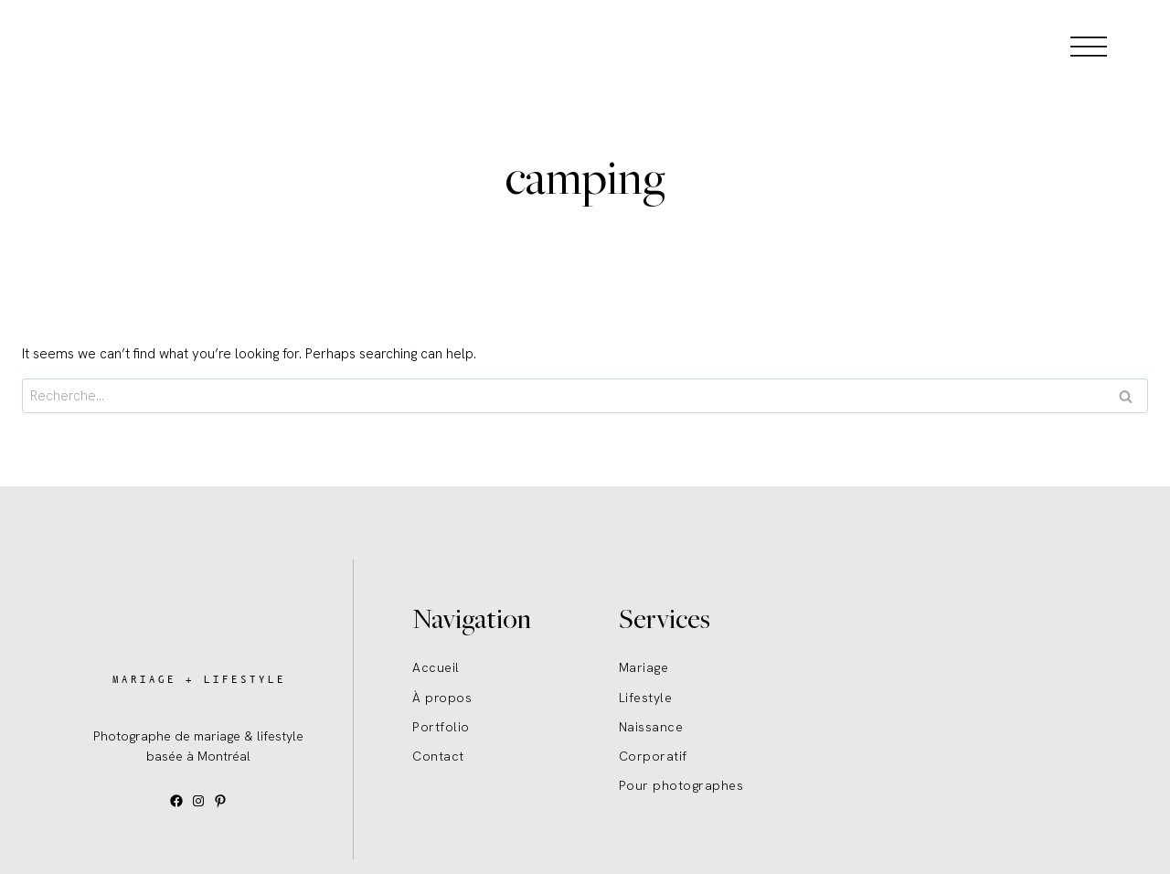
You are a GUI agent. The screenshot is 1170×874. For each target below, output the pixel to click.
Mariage (644, 667)
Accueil (436, 667)
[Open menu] (1088, 45)
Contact (438, 756)
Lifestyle (646, 697)
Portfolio (441, 727)
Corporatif (653, 756)
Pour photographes (681, 785)
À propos (442, 697)
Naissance (651, 727)
